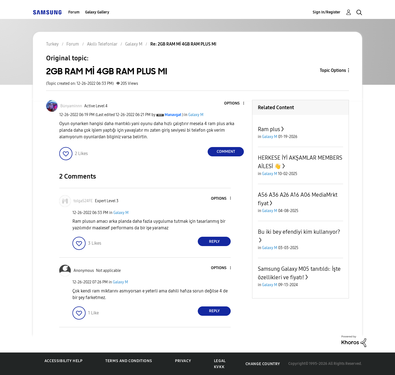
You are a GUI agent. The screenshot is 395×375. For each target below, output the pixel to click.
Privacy (183, 361)
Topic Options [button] (333, 70)
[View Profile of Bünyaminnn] (71, 106)
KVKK (219, 367)
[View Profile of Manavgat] (173, 114)
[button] (234, 103)
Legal (220, 361)
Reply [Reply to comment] (214, 241)
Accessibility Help (63, 361)
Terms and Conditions (128, 361)
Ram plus (269, 129)
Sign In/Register (326, 12)
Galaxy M (196, 114)
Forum (74, 12)
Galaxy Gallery (97, 12)
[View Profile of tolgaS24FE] (83, 201)
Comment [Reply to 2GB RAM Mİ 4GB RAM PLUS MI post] (226, 151)
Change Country (263, 364)
